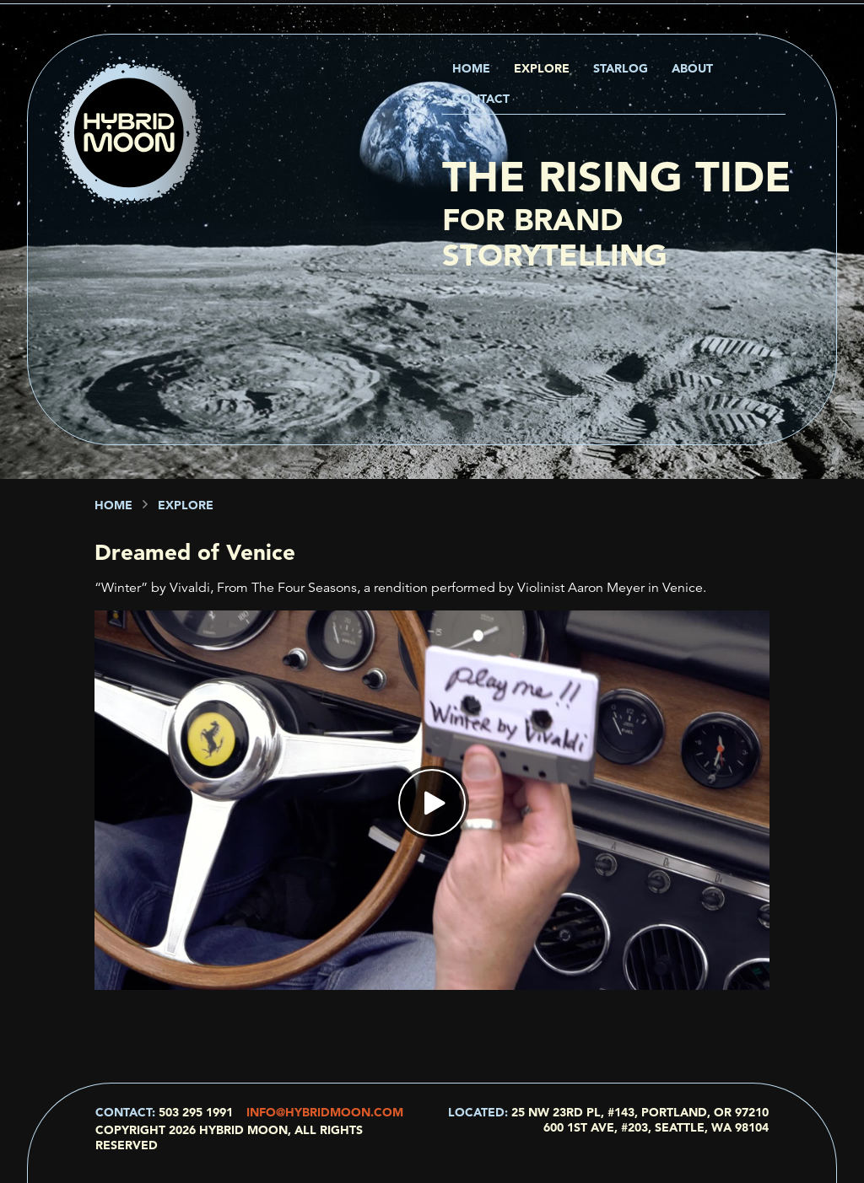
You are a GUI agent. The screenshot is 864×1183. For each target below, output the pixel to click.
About (692, 68)
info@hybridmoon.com (324, 1112)
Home (471, 68)
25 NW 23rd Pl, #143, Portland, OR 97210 (640, 1112)
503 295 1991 (196, 1112)
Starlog (620, 68)
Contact (481, 98)
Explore (542, 68)
